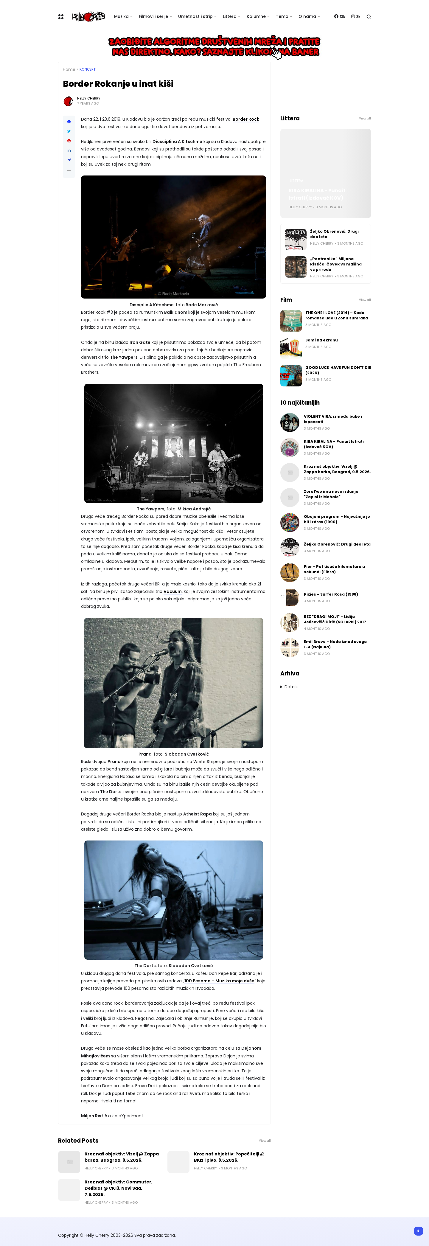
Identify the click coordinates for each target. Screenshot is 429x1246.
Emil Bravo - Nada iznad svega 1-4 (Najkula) (335, 644)
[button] (69, 170)
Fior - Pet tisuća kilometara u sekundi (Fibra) (334, 569)
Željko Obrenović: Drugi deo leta (334, 234)
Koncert (88, 69)
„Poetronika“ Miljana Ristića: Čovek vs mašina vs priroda (336, 264)
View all (265, 1140)
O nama (307, 16)
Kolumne (256, 16)
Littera (230, 16)
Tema (282, 16)
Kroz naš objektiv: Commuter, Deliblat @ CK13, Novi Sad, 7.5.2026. (119, 1188)
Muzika (121, 16)
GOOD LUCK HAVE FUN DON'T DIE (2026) (338, 370)
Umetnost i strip (195, 16)
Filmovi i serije (153, 16)
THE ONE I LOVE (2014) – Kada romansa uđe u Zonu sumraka (336, 315)
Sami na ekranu (321, 340)
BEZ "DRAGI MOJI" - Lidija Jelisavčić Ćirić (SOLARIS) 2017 (335, 619)
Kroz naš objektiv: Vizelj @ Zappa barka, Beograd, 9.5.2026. (122, 1157)
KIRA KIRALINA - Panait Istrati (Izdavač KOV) (317, 194)
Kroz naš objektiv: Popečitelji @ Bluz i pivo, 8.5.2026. (229, 1157)
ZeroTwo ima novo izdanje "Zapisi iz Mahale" (331, 494)
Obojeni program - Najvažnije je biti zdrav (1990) (337, 519)
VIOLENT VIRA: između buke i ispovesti (333, 419)
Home (69, 69)
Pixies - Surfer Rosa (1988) (331, 594)
